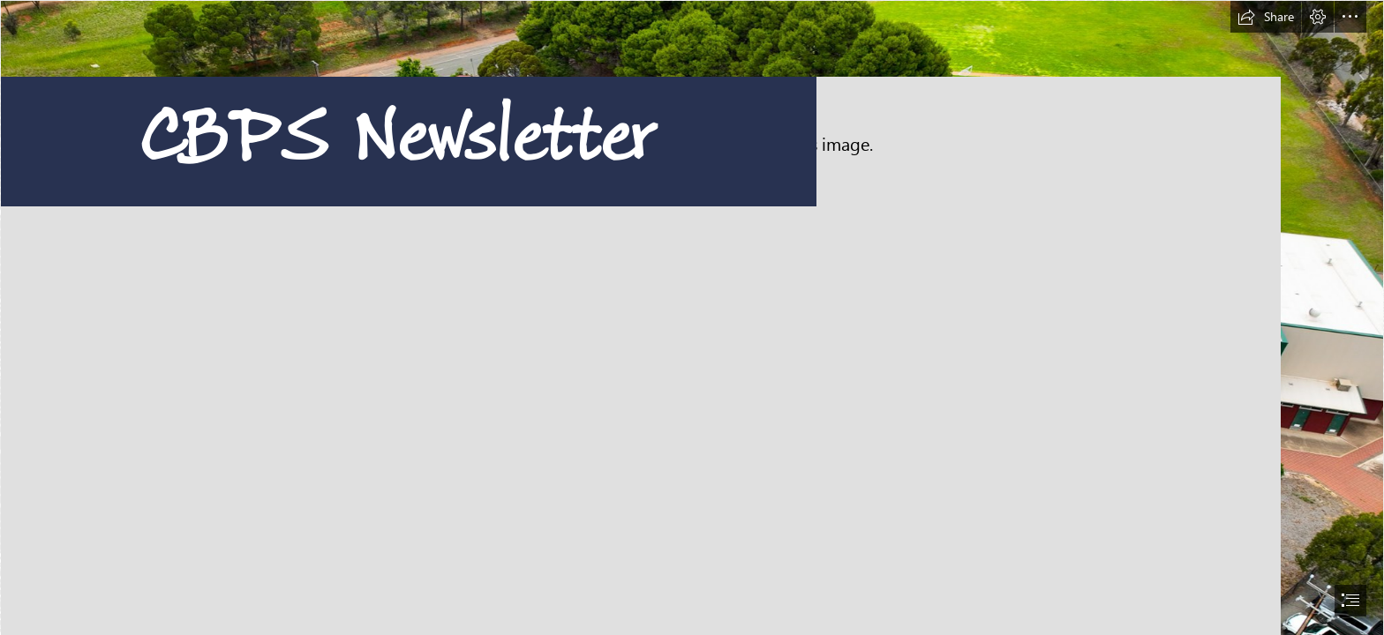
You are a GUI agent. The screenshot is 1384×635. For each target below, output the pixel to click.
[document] (692, 317)
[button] (1265, 17)
